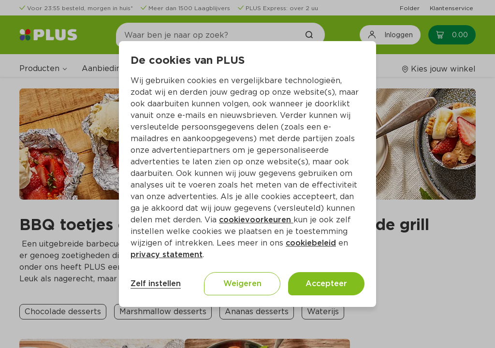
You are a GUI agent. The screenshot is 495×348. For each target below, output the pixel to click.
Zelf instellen (156, 283)
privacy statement (167, 254)
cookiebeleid (311, 242)
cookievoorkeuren (256, 219)
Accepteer (326, 283)
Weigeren (242, 283)
